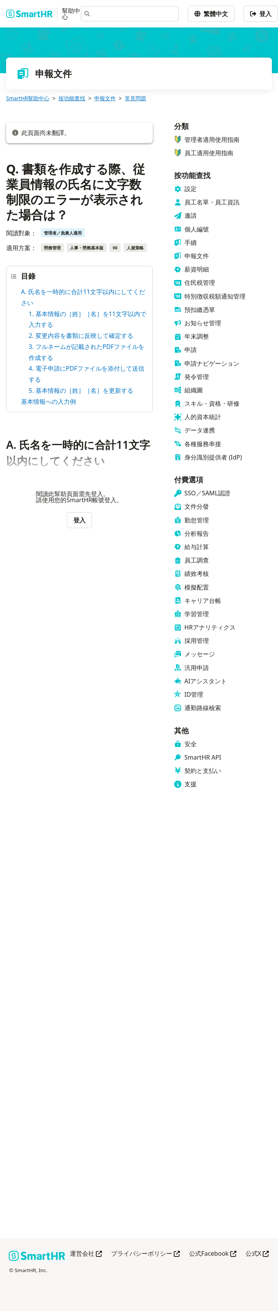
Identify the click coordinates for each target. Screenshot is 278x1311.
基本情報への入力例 (48, 401)
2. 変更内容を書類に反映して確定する (81, 335)
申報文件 (105, 98)
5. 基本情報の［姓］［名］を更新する (81, 390)
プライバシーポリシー (145, 1254)
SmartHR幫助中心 (27, 98)
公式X (257, 1254)
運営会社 (86, 1254)
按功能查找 (71, 98)
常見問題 (135, 98)
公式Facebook (212, 1254)
